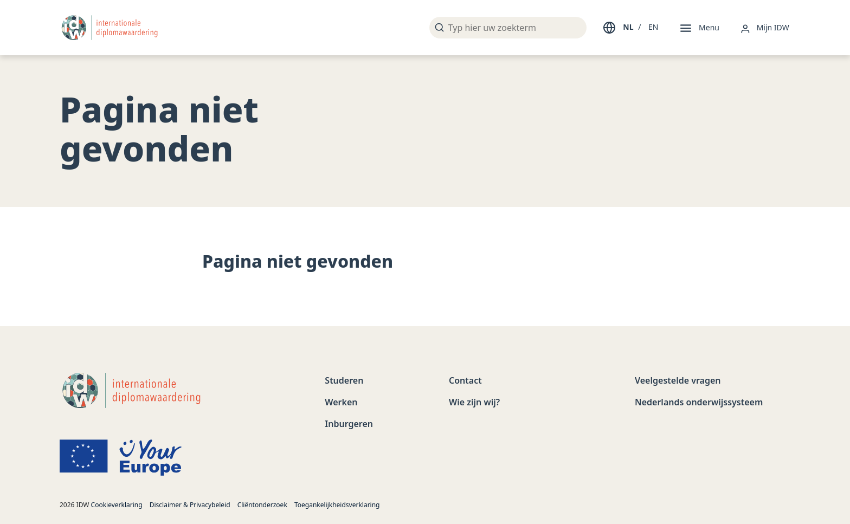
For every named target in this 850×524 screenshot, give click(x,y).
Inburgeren (349, 424)
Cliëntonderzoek (262, 504)
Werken (341, 402)
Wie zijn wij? (474, 402)
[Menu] (698, 27)
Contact (465, 380)
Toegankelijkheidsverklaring (337, 504)
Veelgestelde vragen (678, 380)
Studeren (344, 380)
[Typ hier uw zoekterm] (508, 27)
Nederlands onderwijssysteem (699, 402)
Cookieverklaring (117, 504)
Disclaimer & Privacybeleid (190, 504)
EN (653, 27)
